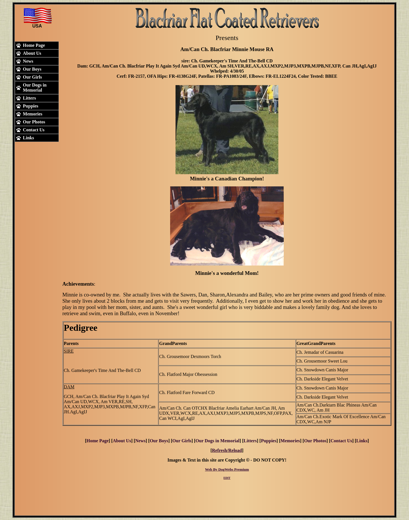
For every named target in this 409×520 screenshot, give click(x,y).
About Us (122, 440)
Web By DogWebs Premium (227, 469)
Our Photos (315, 440)
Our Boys (159, 440)
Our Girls (181, 440)
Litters (250, 440)
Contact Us (341, 440)
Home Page (98, 440)
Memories (290, 440)
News (140, 440)
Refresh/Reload (227, 450)
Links (361, 440)
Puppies (268, 440)
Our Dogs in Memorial (217, 440)
